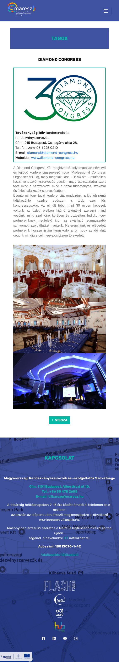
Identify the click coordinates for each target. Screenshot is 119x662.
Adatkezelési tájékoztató (60, 555)
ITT (66, 538)
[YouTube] (65, 639)
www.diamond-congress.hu (53, 158)
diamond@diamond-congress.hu (52, 153)
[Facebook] (43, 639)
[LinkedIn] (54, 639)
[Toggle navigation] (106, 11)
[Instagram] (75, 639)
